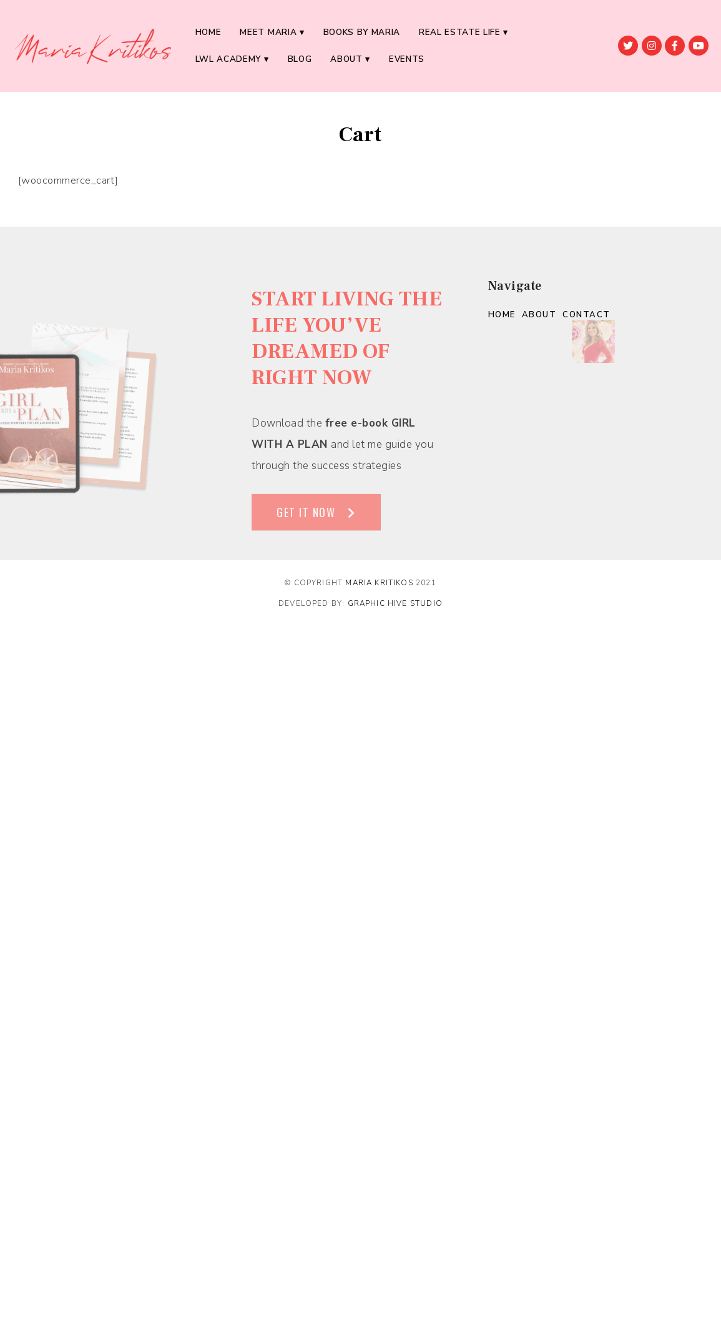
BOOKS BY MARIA (361, 32)
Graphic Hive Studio (395, 603)
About (346, 59)
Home (208, 32)
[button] (316, 525)
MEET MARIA (268, 32)
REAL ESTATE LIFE (460, 32)
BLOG (300, 59)
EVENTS (406, 59)
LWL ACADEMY (228, 59)
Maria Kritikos (379, 583)
